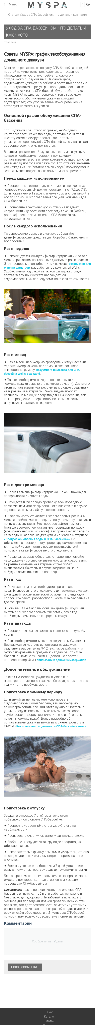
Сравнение (88, 4)
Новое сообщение (24, 967)
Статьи (13, 14)
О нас (50, 1012)
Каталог (49, 1016)
